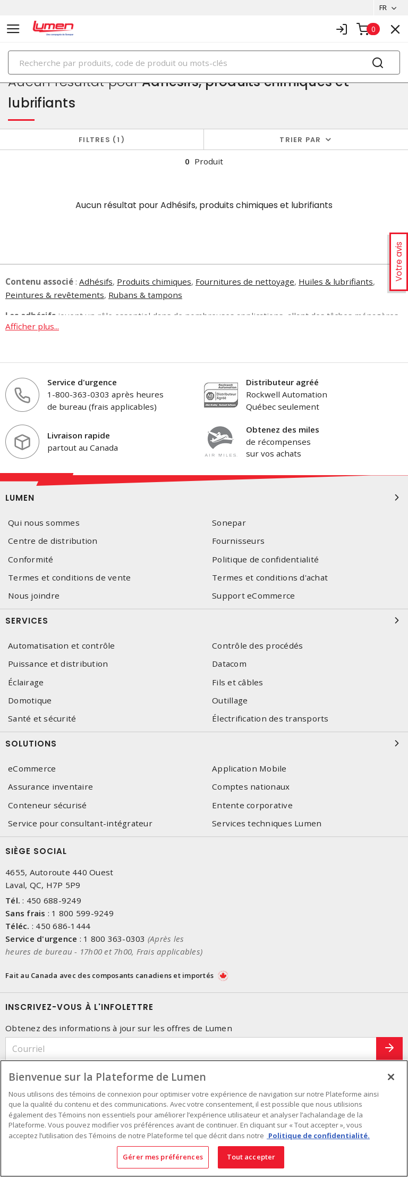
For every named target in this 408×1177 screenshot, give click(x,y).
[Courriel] (191, 1049)
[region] (204, 1118)
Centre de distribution (53, 541)
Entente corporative (252, 805)
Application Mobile (249, 769)
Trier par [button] (300, 139)
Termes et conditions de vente (69, 578)
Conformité (31, 559)
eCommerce (32, 769)
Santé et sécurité (42, 719)
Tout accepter (251, 1157)
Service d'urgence (82, 382)
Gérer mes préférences (163, 1157)
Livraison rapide (78, 435)
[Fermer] (391, 1077)
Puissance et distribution (58, 664)
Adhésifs (96, 281)
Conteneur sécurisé (47, 805)
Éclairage (26, 682)
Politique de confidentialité (265, 559)
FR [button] (383, 7)
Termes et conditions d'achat (270, 578)
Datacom (229, 664)
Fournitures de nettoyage (245, 281)
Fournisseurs (238, 541)
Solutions (204, 743)
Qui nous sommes (44, 523)
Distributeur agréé (282, 382)
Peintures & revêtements (54, 294)
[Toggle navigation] (13, 29)
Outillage (230, 700)
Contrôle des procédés (257, 646)
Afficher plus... (32, 326)
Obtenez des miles (282, 429)
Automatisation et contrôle (61, 646)
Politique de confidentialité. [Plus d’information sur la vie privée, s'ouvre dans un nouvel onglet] (318, 1135)
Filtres (102, 139)
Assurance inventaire (50, 787)
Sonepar (229, 523)
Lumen (204, 497)
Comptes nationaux (251, 787)
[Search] (204, 62)
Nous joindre (34, 596)
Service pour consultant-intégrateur (80, 823)
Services (204, 620)
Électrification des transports (270, 719)
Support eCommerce (253, 596)
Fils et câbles (238, 682)
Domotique (30, 700)
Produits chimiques (154, 281)
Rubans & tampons (145, 294)
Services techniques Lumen (266, 823)
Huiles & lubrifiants (336, 281)
